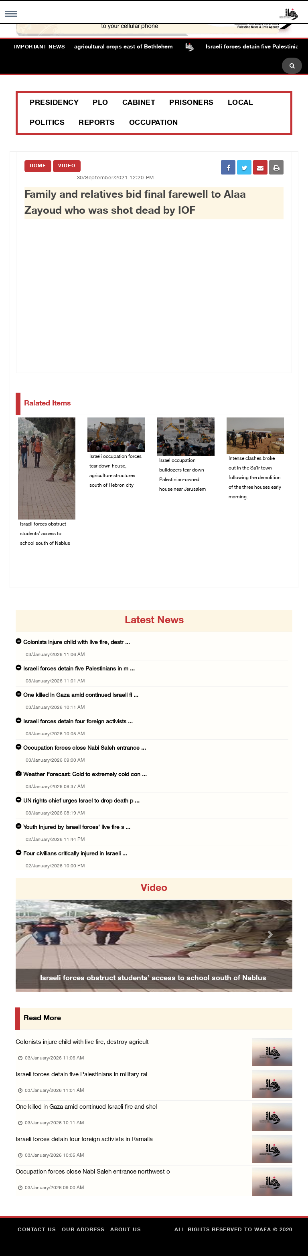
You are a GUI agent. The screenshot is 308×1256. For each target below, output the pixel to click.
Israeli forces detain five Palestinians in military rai (81, 1074)
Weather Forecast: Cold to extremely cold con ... (85, 774)
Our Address (83, 1230)
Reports (97, 123)
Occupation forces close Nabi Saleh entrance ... (84, 748)
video (154, 889)
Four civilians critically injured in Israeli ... (75, 854)
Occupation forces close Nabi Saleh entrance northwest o (93, 1172)
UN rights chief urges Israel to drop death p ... (81, 801)
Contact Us (37, 1230)
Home (38, 166)
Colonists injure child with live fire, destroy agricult (82, 1042)
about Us (125, 1230)
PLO (100, 103)
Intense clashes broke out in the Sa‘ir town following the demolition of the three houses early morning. (255, 478)
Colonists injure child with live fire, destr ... (76, 642)
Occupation (153, 123)
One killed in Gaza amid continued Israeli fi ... (80, 695)
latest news (154, 621)
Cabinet (139, 103)
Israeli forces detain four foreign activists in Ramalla (84, 1139)
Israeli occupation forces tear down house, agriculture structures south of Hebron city (115, 471)
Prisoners (191, 103)
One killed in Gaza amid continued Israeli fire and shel (86, 1107)
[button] (36, 935)
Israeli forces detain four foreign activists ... (78, 721)
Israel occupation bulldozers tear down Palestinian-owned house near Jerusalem (182, 475)
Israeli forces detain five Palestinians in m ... (79, 669)
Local (240, 103)
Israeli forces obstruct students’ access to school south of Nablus (45, 534)
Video (66, 166)
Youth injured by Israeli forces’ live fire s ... (76, 827)
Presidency (54, 103)
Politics (47, 123)
